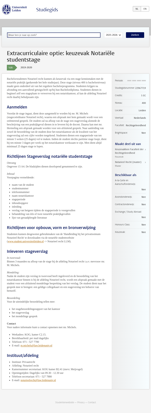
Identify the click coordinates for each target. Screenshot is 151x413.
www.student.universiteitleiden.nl (26, 241)
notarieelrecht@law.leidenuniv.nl (38, 380)
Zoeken (135, 35)
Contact (92, 402)
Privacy (81, 402)
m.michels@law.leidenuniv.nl (36, 345)
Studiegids (47, 10)
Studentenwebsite (64, 402)
